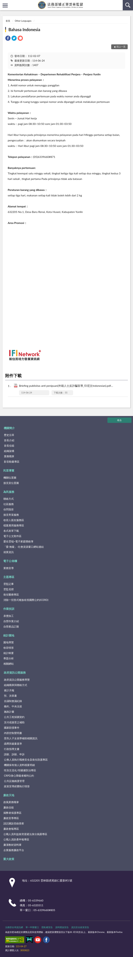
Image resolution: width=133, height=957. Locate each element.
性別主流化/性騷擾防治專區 (20, 770)
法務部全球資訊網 (14, 927)
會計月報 (9, 690)
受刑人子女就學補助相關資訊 (20, 738)
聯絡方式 (8, 498)
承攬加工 (8, 615)
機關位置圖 (9, 477)
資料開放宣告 (62, 927)
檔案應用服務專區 (13, 525)
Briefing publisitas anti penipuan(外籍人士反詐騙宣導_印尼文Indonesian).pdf (69, 386)
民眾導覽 (8, 470)
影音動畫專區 (11, 461)
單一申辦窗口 (32, 927)
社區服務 (8, 504)
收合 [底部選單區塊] (119, 420)
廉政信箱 (8, 807)
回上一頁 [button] (121, 46)
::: (3, 2)
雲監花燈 (8, 589)
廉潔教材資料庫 (12, 844)
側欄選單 (5, 5)
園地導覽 (8, 642)
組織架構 (9, 450)
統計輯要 (8, 653)
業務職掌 (9, 456)
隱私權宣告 (47, 927)
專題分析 (8, 658)
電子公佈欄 (10, 561)
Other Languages (23, 20)
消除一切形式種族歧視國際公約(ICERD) (25, 599)
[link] (7, 39)
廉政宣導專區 (11, 818)
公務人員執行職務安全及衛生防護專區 (26, 759)
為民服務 (8, 491)
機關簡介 (9, 428)
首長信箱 (9, 445)
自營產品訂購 (11, 626)
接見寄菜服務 (11, 514)
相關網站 (8, 663)
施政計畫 (9, 711)
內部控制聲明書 (13, 732)
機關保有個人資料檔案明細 (19, 764)
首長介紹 (9, 440)
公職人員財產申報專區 (16, 839)
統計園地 (8, 635)
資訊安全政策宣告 (80, 927)
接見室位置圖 (11, 482)
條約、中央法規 (13, 706)
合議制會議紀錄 (13, 700)
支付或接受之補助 (14, 722)
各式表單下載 (11, 530)
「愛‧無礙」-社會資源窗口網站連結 (23, 546)
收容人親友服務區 (13, 520)
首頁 (8, 20)
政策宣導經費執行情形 (17, 786)
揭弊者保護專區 (12, 812)
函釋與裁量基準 (13, 743)
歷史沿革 (9, 434)
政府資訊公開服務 (15, 672)
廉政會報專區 (11, 828)
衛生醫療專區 (11, 594)
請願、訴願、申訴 (14, 754)
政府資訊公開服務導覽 (17, 679)
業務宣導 (8, 568)
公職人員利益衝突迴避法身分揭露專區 (25, 834)
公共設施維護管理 (14, 780)
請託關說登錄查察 (13, 823)
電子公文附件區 (12, 536)
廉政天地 (8, 795)
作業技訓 (8, 608)
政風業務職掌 (11, 802)
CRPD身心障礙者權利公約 (19, 775)
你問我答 (8, 509)
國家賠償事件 (11, 727)
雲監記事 (8, 583)
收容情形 (8, 647)
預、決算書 (10, 695)
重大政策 (8, 859)
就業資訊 (8, 552)
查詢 (128, 5)
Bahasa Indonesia (24, 29)
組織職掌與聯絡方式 (15, 684)
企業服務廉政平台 (13, 850)
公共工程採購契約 (14, 716)
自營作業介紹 (11, 621)
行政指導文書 (11, 748)
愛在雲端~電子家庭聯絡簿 (18, 541)
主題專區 (8, 576)
